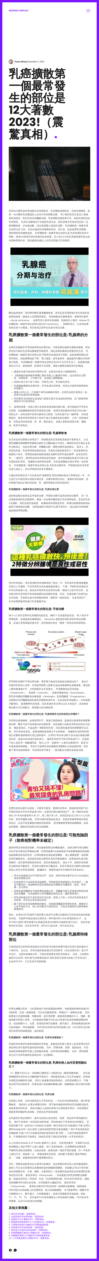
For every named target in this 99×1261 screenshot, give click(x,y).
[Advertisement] (49, 36)
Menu (88, 10)
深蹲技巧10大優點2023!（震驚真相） (28, 1219)
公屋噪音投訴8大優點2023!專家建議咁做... (30, 1225)
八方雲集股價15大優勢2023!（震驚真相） (31, 1238)
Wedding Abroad (18, 11)
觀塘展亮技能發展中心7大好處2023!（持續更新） (34, 1222)
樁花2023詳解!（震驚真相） (24, 1214)
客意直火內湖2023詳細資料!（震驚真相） (30, 1230)
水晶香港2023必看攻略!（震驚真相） (28, 1216)
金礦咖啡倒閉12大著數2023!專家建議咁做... (31, 1235)
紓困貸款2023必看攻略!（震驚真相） (28, 1227)
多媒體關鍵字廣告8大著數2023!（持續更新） (31, 1233)
